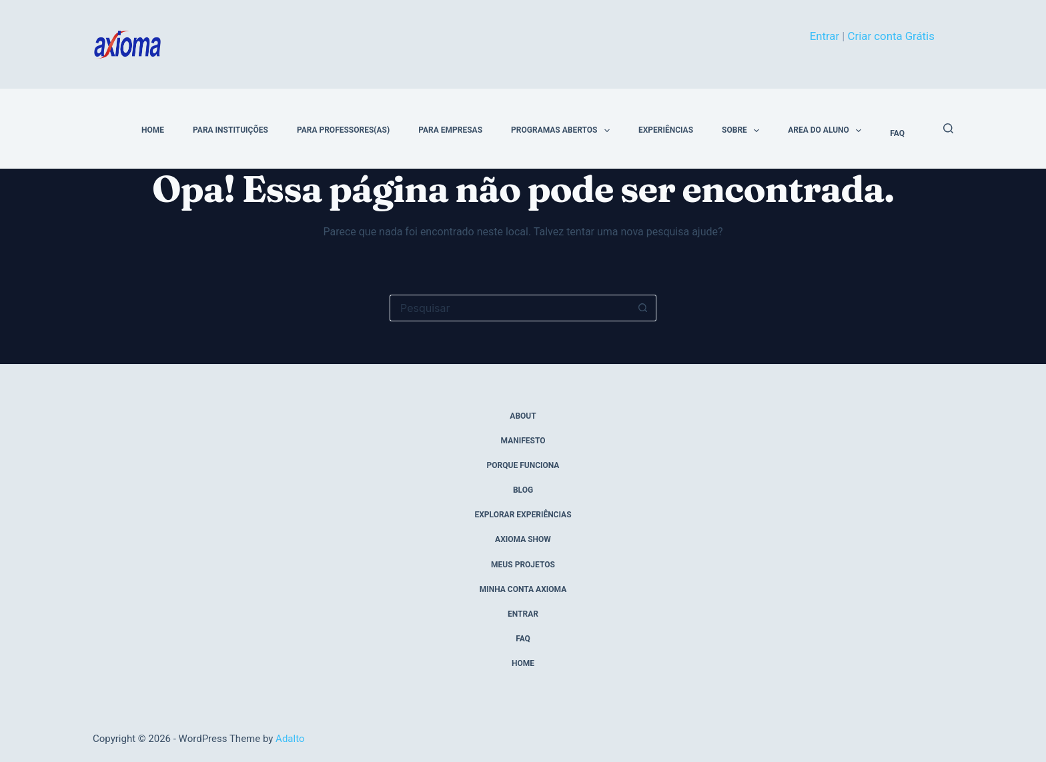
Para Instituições (230, 130)
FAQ (897, 133)
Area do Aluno (827, 131)
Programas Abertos (563, 131)
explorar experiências (522, 514)
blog (523, 490)
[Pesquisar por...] (510, 308)
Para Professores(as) (343, 130)
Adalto (290, 739)
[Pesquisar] (948, 128)
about (523, 416)
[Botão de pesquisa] (643, 308)
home (152, 130)
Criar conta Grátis (891, 36)
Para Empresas (450, 130)
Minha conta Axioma (523, 589)
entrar (523, 614)
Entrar (824, 36)
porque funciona (523, 465)
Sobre (743, 131)
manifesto (523, 440)
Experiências (665, 130)
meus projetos (523, 564)
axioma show (523, 539)
